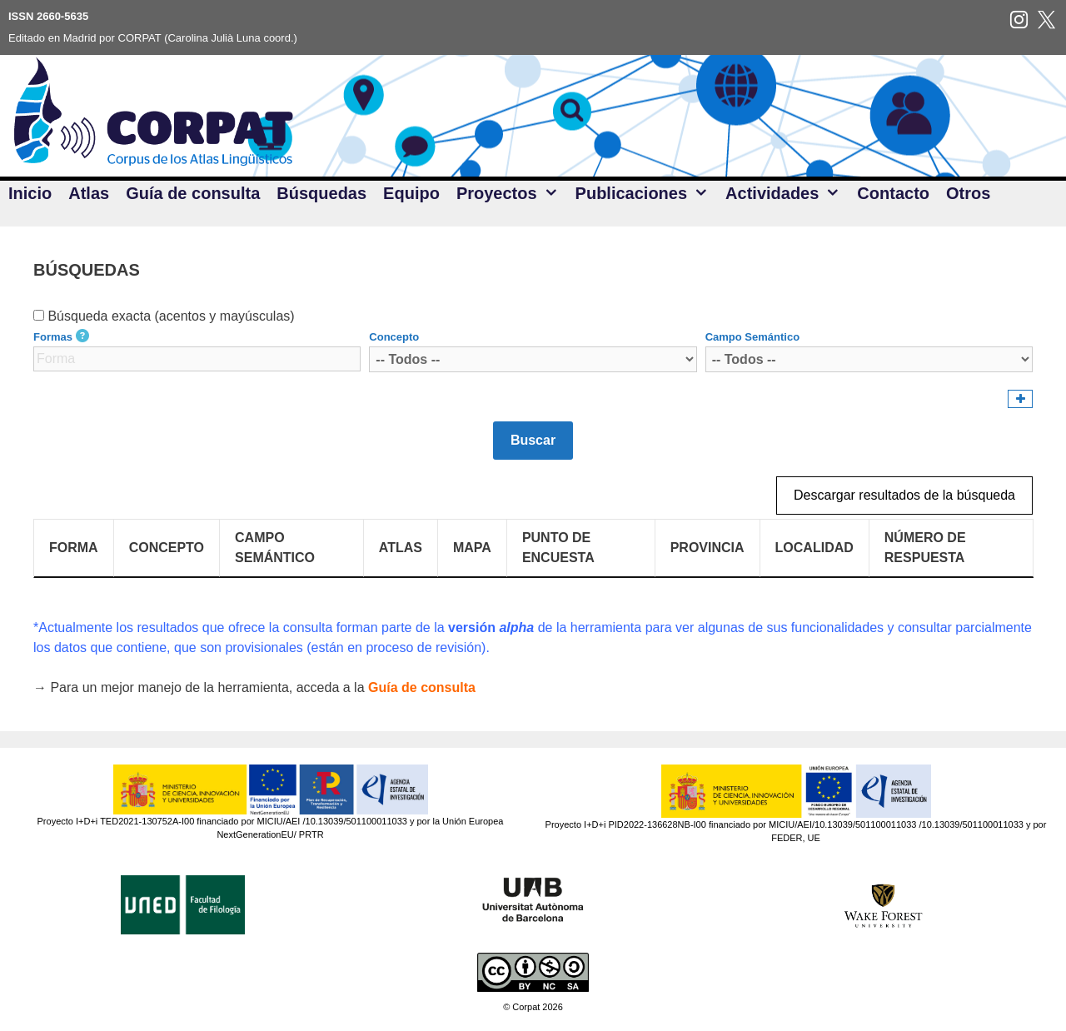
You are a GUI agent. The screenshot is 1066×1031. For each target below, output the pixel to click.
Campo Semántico (752, 337)
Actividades (787, 193)
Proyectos (511, 193)
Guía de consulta (193, 193)
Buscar (533, 440)
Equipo (411, 193)
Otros (968, 193)
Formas (52, 337)
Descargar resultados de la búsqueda (904, 495)
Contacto (893, 193)
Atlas (88, 193)
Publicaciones (646, 193)
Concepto (394, 337)
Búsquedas (321, 193)
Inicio (30, 193)
